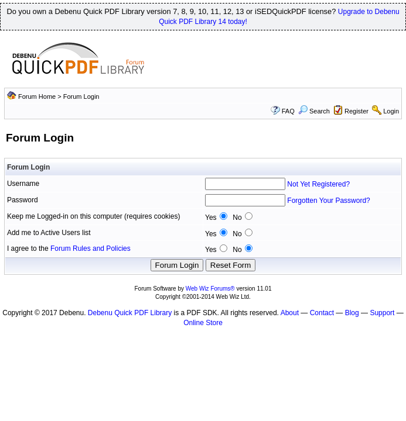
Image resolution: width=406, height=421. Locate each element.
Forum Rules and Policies (90, 248)
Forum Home (37, 96)
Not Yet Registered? (318, 184)
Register (356, 111)
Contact (322, 313)
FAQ (288, 111)
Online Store (203, 323)
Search (314, 111)
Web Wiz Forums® (210, 288)
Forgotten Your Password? (328, 200)
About (290, 313)
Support (382, 313)
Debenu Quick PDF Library (130, 313)
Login (391, 111)
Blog (352, 313)
